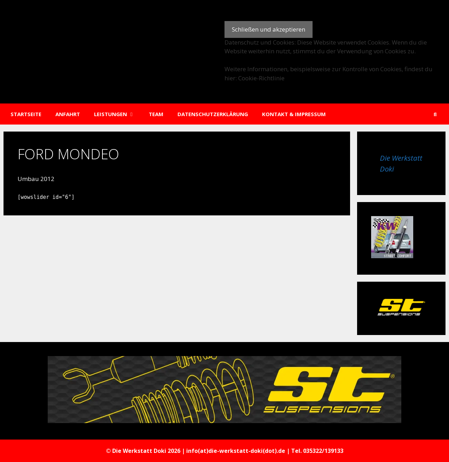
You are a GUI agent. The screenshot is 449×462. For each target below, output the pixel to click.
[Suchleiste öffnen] (435, 114)
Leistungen (118, 114)
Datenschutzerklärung (212, 114)
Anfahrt (67, 114)
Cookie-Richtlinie (261, 78)
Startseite (26, 114)
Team (156, 114)
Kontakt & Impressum (294, 114)
